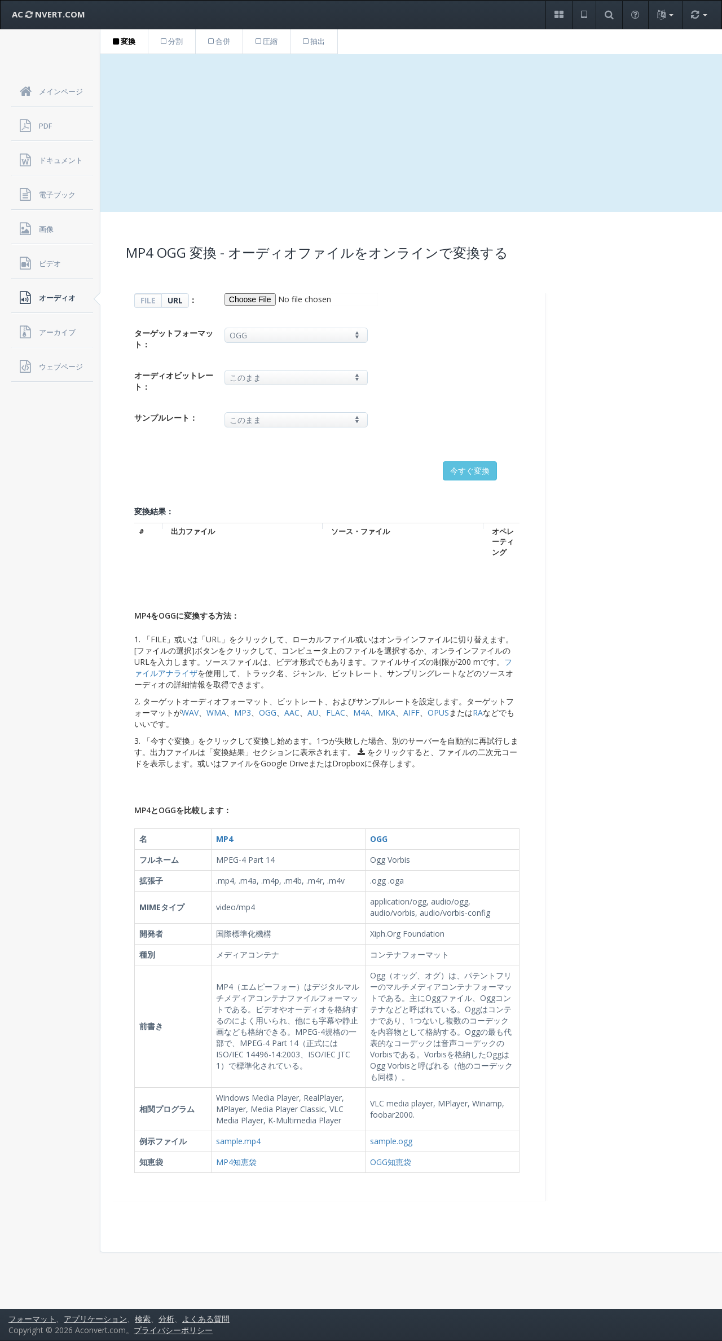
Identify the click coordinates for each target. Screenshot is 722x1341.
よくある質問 (206, 1318)
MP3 (242, 712)
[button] (558, 15)
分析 (166, 1318)
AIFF (411, 712)
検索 (143, 1318)
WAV (190, 712)
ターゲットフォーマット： (173, 339)
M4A (361, 712)
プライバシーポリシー (173, 1330)
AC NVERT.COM (48, 14)
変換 (124, 41)
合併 (219, 41)
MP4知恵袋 (236, 1162)
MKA (386, 712)
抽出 (314, 41)
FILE (148, 300)
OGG (267, 712)
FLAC (335, 712)
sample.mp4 (238, 1141)
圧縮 (267, 41)
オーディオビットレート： (173, 381)
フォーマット (32, 1318)
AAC (292, 712)
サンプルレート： (165, 417)
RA (478, 712)
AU (312, 712)
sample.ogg (391, 1141)
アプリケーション (95, 1318)
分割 (172, 41)
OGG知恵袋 (390, 1162)
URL (175, 300)
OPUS (438, 712)
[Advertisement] (411, 133)
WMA (216, 712)
